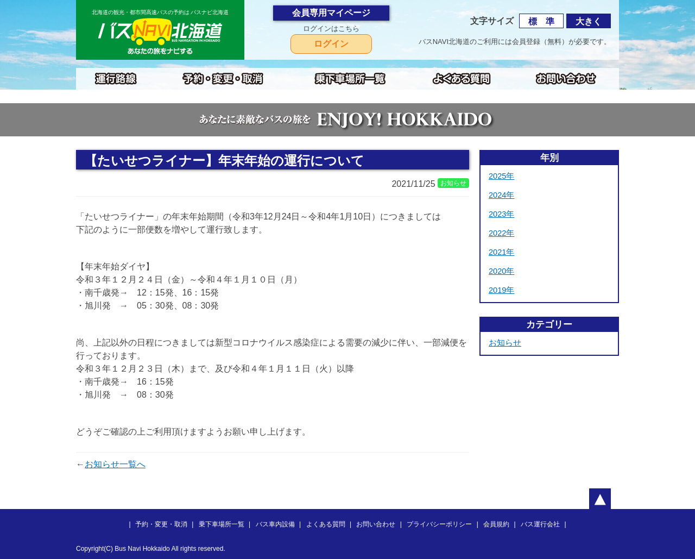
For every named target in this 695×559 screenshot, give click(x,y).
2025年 (501, 176)
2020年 (501, 271)
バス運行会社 (540, 524)
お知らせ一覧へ (115, 464)
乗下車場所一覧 (221, 524)
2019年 (501, 290)
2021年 (501, 252)
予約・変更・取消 (161, 524)
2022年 (501, 233)
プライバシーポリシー (439, 524)
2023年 (501, 214)
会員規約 (496, 524)
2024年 (501, 195)
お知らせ (505, 342)
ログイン (331, 43)
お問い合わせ (375, 524)
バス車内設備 (275, 524)
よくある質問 (325, 524)
